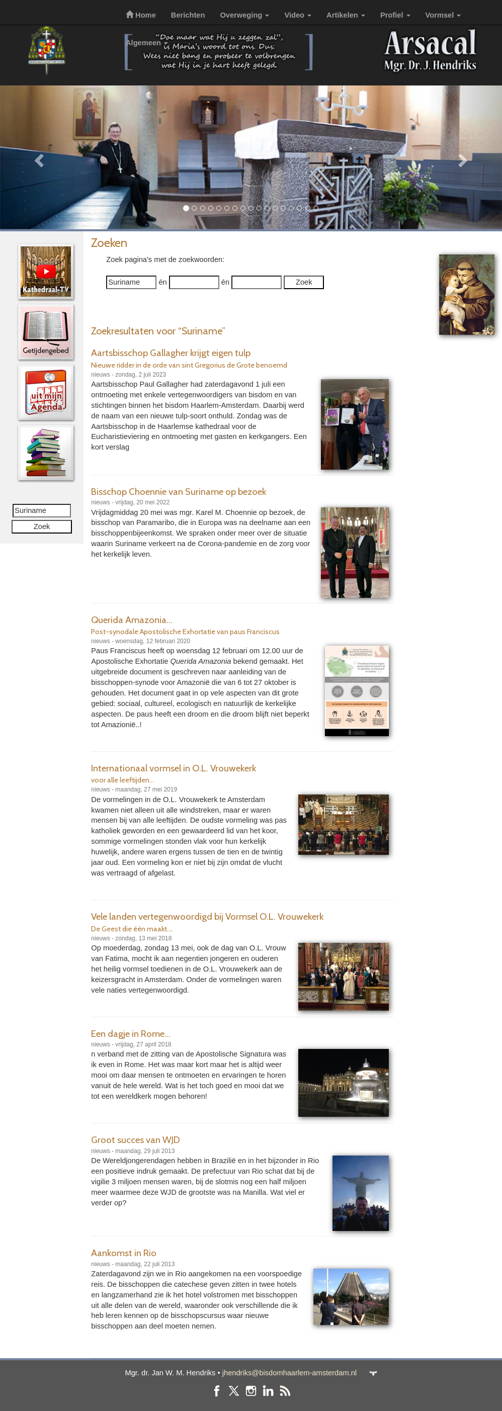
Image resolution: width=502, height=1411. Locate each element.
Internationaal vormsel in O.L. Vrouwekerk (173, 768)
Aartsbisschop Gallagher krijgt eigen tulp (170, 353)
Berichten (188, 15)
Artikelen (345, 15)
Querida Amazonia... (132, 620)
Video (297, 15)
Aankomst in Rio (123, 1253)
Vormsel (443, 15)
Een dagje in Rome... (131, 1033)
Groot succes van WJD (135, 1139)
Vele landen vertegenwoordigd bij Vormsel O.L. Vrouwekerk (207, 916)
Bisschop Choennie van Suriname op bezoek (178, 491)
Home (141, 15)
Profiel (395, 15)
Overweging (244, 15)
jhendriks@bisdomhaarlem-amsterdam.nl (289, 1373)
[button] (37, 157)
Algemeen (147, 43)
